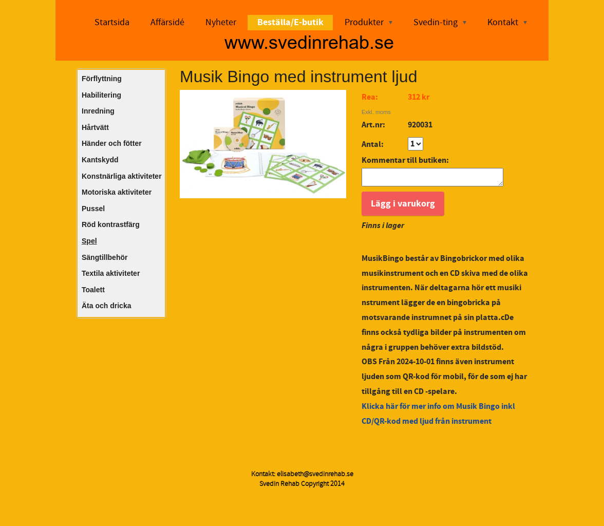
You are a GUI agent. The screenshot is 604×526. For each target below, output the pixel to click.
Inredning (98, 111)
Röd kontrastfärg (111, 224)
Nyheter (220, 22)
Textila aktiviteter (111, 273)
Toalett (93, 290)
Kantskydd (100, 160)
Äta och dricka (106, 306)
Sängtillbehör (104, 257)
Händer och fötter (112, 143)
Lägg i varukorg (403, 206)
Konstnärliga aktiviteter (122, 176)
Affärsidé (167, 22)
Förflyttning (102, 78)
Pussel (93, 208)
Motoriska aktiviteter (117, 192)
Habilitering (101, 95)
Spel (89, 241)
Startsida (112, 22)
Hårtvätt (95, 127)
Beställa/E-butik (290, 22)
